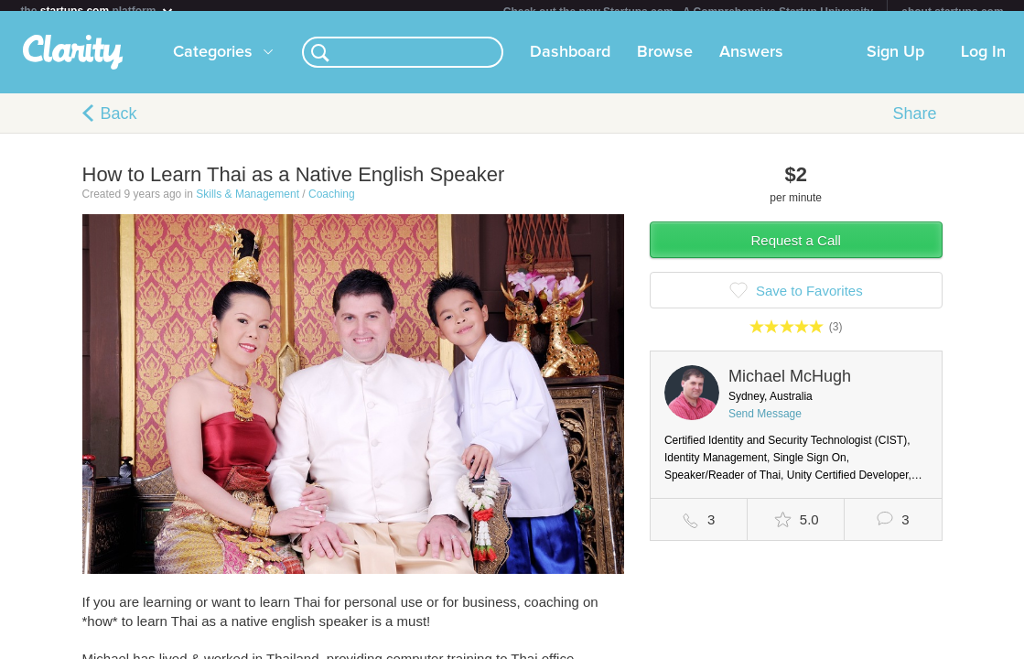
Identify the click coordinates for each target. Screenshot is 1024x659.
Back (119, 124)
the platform (97, 10)
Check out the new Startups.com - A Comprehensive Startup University (688, 11)
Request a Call (796, 251)
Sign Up (895, 63)
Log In (983, 63)
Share (914, 124)
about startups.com (952, 11)
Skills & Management (247, 205)
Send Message (765, 424)
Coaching (331, 205)
